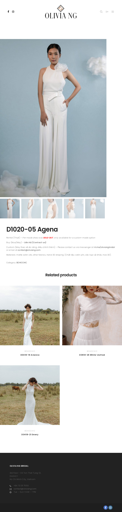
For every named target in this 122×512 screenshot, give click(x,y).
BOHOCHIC (22, 262)
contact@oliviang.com (29, 250)
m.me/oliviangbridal (104, 247)
